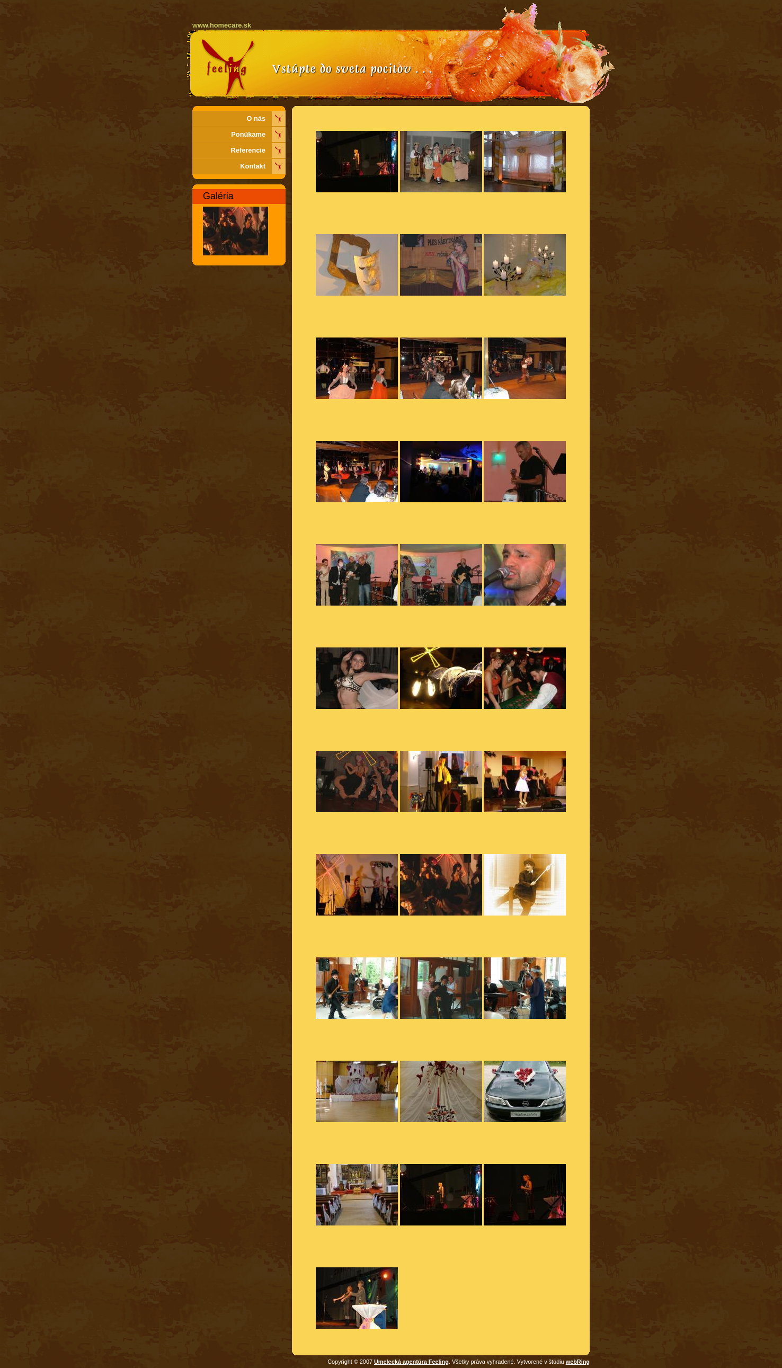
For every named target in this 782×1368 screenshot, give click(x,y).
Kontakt (252, 166)
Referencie (248, 150)
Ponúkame (248, 134)
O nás (255, 118)
